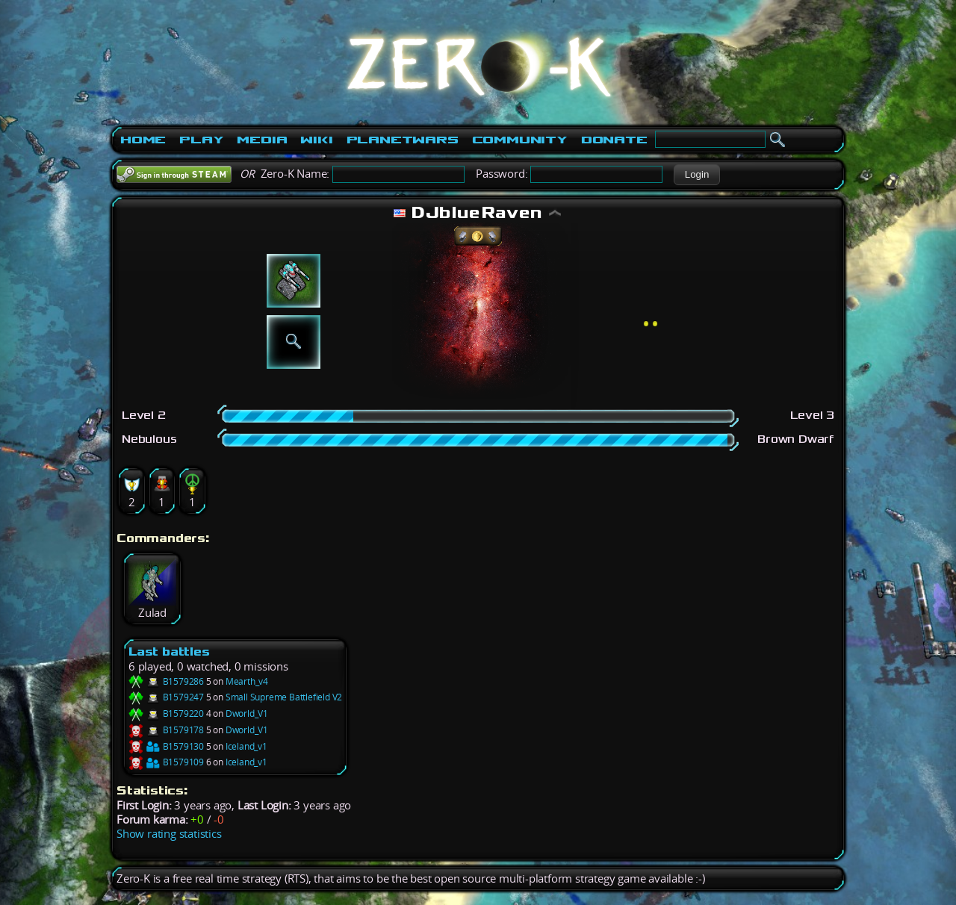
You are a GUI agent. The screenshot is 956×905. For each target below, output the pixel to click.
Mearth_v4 (247, 681)
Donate (614, 139)
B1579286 (166, 681)
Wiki (316, 139)
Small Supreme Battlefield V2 (284, 697)
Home (143, 139)
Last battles (169, 651)
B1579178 (166, 730)
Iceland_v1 (246, 746)
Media (262, 139)
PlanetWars (403, 139)
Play (201, 139)
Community (520, 139)
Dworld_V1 (247, 713)
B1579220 (166, 713)
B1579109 (166, 762)
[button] (696, 174)
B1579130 (166, 746)
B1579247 (166, 697)
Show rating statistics (169, 834)
